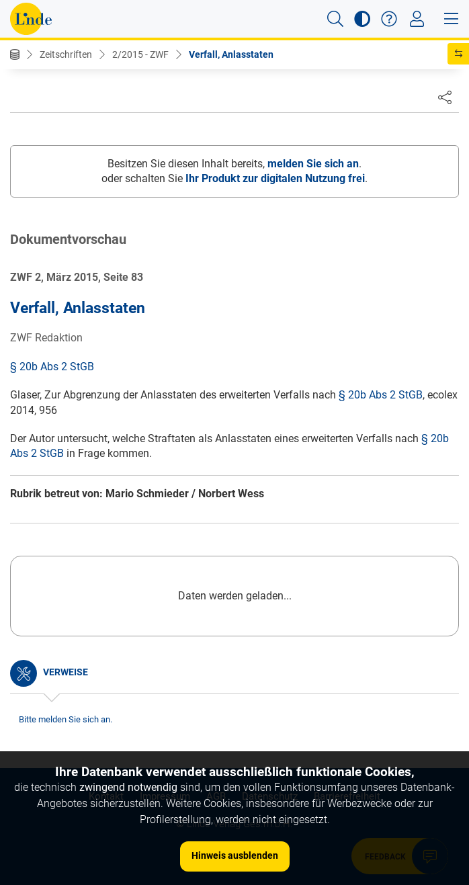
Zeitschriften (66, 54)
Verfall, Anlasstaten (231, 54)
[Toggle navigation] (416, 18)
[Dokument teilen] (445, 97)
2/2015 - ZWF (140, 54)
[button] (335, 19)
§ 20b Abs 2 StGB (52, 366)
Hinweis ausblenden (234, 855)
